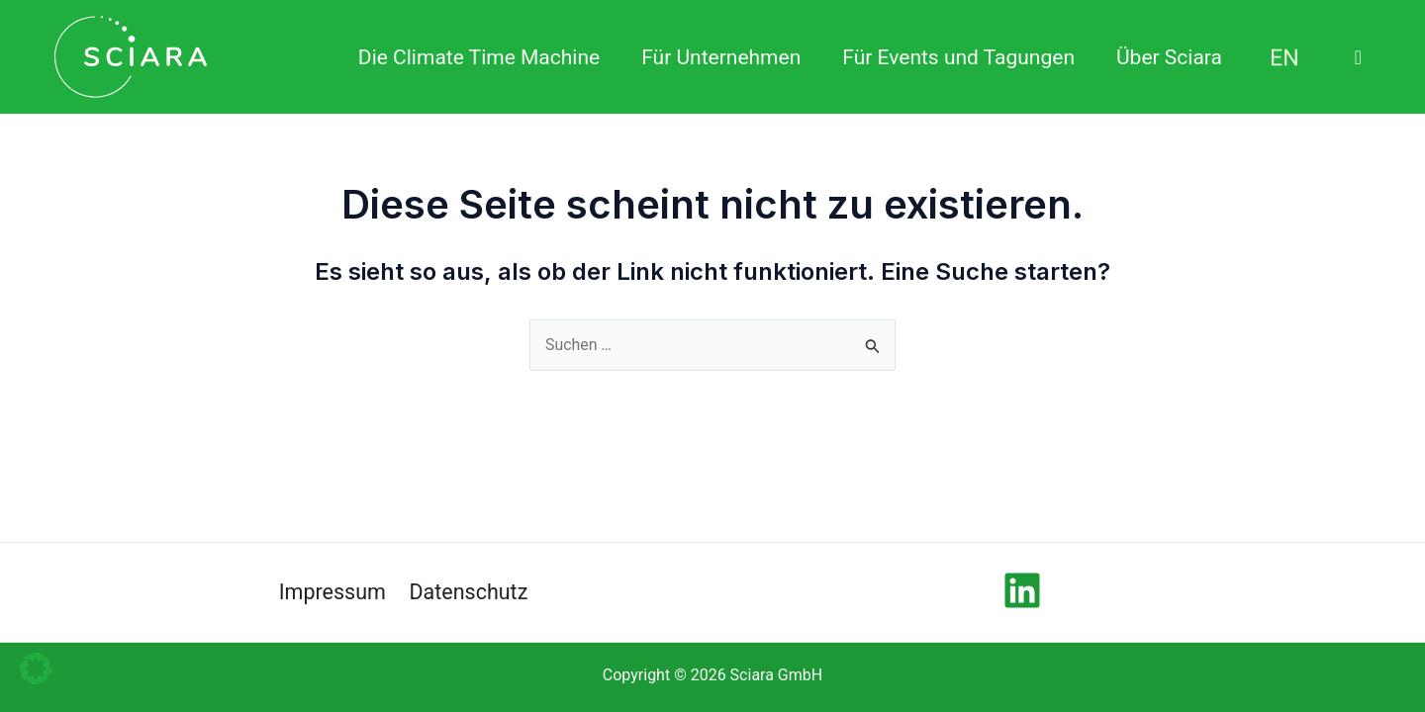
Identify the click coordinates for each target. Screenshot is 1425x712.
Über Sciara (1169, 57)
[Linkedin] (1022, 590)
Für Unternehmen (721, 57)
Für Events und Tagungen (958, 57)
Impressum (332, 591)
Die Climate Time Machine (479, 57)
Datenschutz (469, 591)
